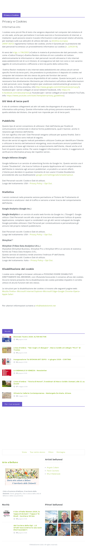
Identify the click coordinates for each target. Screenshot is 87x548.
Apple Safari (7, 294)
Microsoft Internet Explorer (29, 291)
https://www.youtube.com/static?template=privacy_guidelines (35, 95)
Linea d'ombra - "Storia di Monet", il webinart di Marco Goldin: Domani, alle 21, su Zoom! (49, 383)
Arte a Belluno (10, 462)
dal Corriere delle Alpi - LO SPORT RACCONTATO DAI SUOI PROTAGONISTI (27, 528)
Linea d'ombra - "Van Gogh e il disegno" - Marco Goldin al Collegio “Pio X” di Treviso (46, 349)
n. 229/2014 (71, 46)
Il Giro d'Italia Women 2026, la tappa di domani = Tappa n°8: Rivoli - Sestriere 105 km (26, 514)
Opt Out (48, 183)
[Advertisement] (43, 9)
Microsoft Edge (50, 291)
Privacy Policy (36, 183)
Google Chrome (65, 291)
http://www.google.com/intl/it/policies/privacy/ (57, 87)
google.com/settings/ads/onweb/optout (54, 175)
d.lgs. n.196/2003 (21, 52)
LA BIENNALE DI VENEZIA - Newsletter (30, 371)
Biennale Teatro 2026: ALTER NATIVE (29, 337)
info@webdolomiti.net (45, 305)
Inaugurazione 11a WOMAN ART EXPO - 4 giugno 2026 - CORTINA (42, 359)
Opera (76, 291)
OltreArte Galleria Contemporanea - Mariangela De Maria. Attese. (42, 393)
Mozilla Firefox (9, 291)
